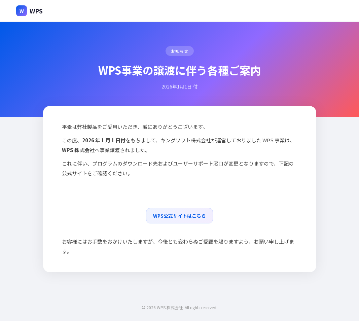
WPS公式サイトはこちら (179, 215)
